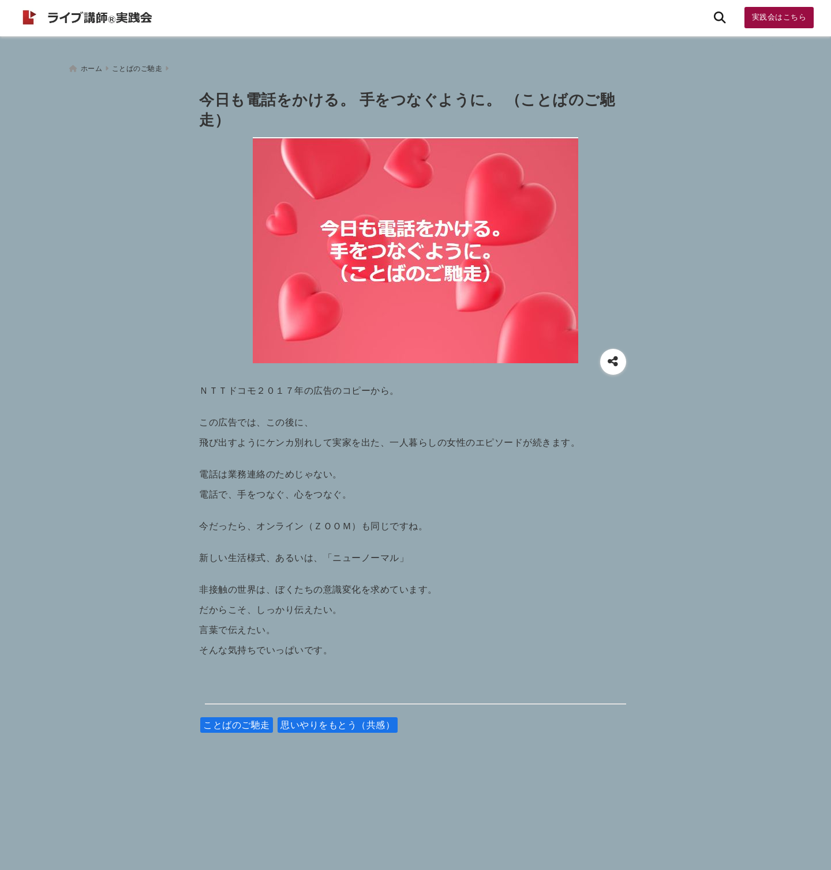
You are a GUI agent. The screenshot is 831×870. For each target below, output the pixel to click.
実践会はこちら (779, 17)
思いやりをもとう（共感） (337, 721)
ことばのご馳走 (236, 721)
